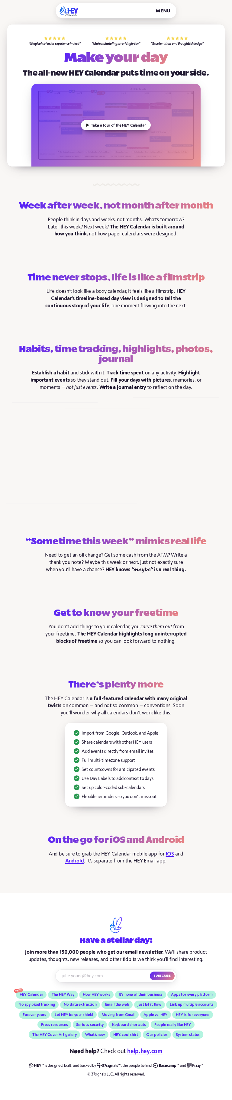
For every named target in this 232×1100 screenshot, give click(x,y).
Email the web (117, 1004)
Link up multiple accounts (192, 1004)
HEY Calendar (31, 994)
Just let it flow (149, 1004)
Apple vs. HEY (155, 1014)
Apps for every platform (191, 994)
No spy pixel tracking (36, 1004)
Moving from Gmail (118, 1014)
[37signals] (109, 1066)
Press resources (54, 1024)
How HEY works (96, 994)
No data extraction (80, 1004)
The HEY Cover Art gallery (54, 1034)
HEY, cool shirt (125, 1034)
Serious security (89, 1024)
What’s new (95, 1034)
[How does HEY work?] (116, 125)
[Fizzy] (195, 1066)
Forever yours (34, 1014)
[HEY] (69, 11)
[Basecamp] (166, 1066)
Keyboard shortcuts (129, 1024)
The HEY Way (63, 994)
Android (74, 861)
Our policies (156, 1034)
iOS (170, 854)
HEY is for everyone (192, 1014)
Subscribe (162, 975)
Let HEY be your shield (74, 1014)
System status (188, 1034)
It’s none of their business (141, 994)
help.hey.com (145, 1051)
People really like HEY (172, 1024)
